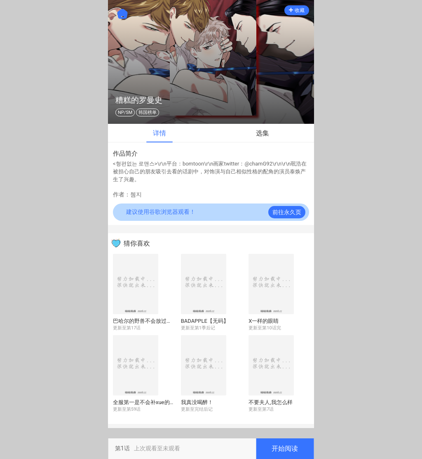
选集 (262, 133)
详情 (159, 133)
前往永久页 (286, 212)
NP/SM (125, 112)
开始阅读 (285, 448)
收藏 (297, 10)
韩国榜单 (147, 112)
